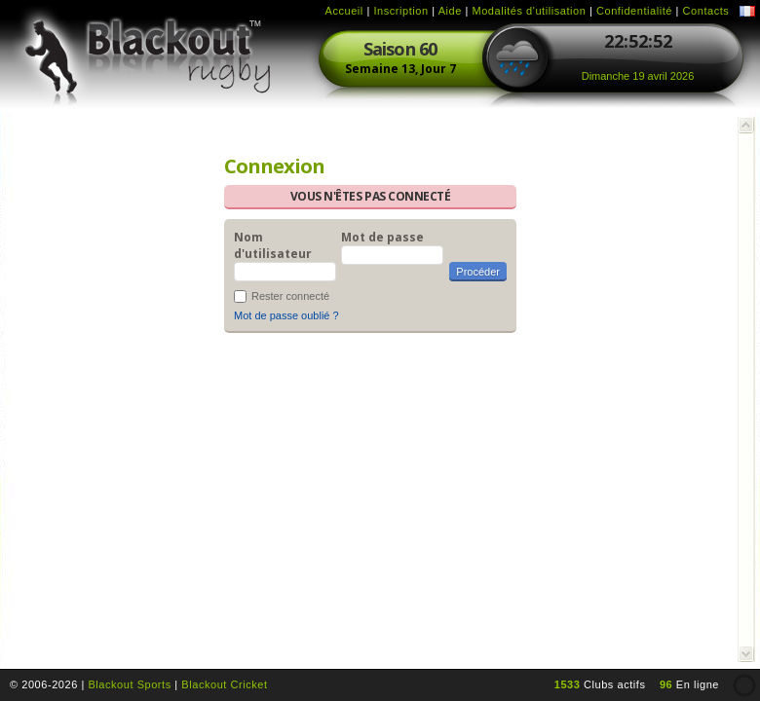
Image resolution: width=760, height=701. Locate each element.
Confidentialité (634, 11)
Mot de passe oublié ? (286, 315)
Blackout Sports (129, 684)
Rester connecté (290, 296)
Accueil (344, 11)
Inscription (400, 11)
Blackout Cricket (224, 684)
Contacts (706, 11)
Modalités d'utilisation (529, 11)
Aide (450, 11)
